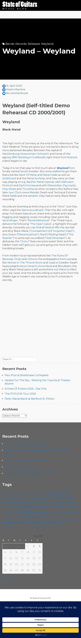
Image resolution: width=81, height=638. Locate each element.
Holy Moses (9, 189)
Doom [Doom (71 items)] (6, 501)
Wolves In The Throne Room (25, 262)
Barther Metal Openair (40, 181)
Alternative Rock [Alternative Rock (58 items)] (34, 493)
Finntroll (7, 185)
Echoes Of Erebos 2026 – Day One (26, 388)
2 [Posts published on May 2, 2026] (34, 546)
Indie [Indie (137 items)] (59, 506)
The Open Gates (40, 223)
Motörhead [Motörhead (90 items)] (41, 512)
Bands (10, 44)
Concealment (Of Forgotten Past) (51, 231)
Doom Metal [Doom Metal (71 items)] (18, 501)
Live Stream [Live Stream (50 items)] (14, 513)
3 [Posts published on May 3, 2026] (39, 546)
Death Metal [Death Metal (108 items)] (66, 498)
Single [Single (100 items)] (60, 523)
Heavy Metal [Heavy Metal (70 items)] (35, 506)
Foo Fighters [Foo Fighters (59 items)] (58, 502)
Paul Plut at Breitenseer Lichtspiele (27, 375)
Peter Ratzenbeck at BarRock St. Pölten (30, 398)
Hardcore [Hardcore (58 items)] (7, 506)
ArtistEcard (9, 178)
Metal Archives (36, 178)
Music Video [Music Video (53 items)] (54, 512)
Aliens (25, 210)
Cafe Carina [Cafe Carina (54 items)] (35, 498)
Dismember (55, 185)
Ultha (30, 259)
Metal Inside (50, 174)
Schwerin (43, 153)
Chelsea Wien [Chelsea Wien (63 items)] (49, 498)
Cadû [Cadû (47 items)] (27, 498)
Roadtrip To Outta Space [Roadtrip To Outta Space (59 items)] (65, 518)
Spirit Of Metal (28, 174)
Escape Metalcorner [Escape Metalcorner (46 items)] (38, 502)
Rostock (72, 157)
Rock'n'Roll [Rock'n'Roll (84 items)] (20, 522)
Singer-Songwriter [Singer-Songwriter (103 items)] (42, 523)
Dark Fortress (27, 185)
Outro (25, 241)
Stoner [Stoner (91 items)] (6, 527)
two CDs (14, 192)
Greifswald (38, 157)
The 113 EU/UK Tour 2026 (20, 393)
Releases (34, 44)
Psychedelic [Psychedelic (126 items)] (27, 517)
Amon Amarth (28, 266)
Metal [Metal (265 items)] (26, 511)
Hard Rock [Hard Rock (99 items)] (20, 506)
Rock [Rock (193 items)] (7, 522)
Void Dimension (55, 238)
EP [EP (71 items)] (27, 501)
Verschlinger (10, 220)
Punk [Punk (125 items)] (41, 517)
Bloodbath (64, 266)
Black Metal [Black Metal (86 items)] (10, 498)
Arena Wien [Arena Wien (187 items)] (54, 493)
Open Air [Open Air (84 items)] (66, 512)
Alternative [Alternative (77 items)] (18, 493)
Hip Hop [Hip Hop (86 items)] (49, 506)
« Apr (5, 578)
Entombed (45, 266)
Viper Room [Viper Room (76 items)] (54, 527)
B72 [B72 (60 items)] (69, 493)
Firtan (17, 259)
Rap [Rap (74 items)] (49, 517)
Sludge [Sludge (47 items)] (68, 523)
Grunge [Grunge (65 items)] (69, 501)
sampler (33, 195)
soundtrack (36, 210)
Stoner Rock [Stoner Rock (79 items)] (20, 527)
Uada (52, 262)
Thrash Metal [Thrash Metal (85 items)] (37, 527)
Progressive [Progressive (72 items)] (9, 517)
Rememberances (38, 220)
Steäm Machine (15, 89)
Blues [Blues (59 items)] (21, 498)
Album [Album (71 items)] (6, 493)
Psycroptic (69, 185)
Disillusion (67, 181)
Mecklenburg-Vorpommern (19, 153)
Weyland (47, 44)
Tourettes (28, 189)
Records (21, 44)
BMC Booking (20, 157)
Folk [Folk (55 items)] (48, 502)
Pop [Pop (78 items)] (75, 512)
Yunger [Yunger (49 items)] (65, 528)
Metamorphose (27, 234)
